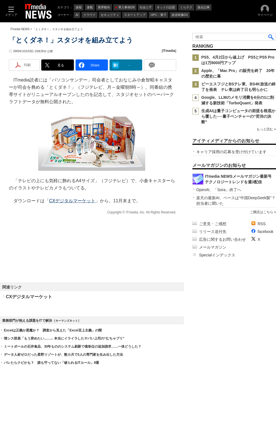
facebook (265, 231)
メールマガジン (212, 247)
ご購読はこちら (261, 212)
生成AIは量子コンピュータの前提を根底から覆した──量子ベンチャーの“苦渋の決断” (238, 116)
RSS (262, 224)
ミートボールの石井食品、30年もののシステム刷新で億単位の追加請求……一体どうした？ (72, 346)
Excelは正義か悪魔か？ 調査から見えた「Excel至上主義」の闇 (53, 330)
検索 (271, 37)
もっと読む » (266, 129)
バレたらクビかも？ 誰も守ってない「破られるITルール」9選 (51, 363)
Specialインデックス (217, 255)
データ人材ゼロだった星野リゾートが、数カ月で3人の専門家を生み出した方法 (63, 355)
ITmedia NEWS (20, 29)
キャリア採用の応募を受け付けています (231, 152)
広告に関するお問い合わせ (222, 239)
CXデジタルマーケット (72, 200)
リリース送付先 (212, 231)
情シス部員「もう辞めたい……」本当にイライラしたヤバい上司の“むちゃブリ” (64, 338)
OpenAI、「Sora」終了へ (218, 189)
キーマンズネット (66, 320)
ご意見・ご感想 (212, 224)
